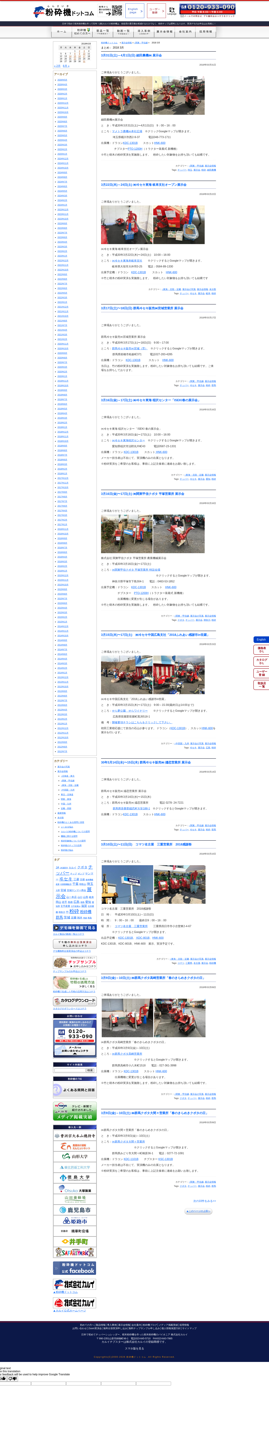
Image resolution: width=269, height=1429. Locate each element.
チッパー (182, 170)
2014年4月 (62, 659)
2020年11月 (62, 344)
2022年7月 (62, 284)
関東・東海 (66, 799)
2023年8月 (62, 228)
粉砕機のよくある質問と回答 (70, 822)
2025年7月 (62, 126)
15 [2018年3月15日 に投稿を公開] (75, 56)
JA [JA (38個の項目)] (57, 867)
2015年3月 (62, 612)
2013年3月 (62, 714)
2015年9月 (62, 589)
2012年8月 (62, 747)
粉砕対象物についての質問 (73, 841)
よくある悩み (67, 827)
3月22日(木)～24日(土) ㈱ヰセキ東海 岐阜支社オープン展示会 (143, 184)
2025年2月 (62, 149)
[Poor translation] (12, 1379)
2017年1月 (62, 524)
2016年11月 (62, 529)
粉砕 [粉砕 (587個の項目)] (74, 911)
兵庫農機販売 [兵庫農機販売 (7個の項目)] (66, 884)
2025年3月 (62, 145)
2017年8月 (62, 497)
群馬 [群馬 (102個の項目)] (59, 917)
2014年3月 (62, 663)
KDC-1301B (130, 143)
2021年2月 (62, 339)
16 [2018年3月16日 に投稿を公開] (79, 56)
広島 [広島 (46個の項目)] (76, 902)
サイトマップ (189, 1328)
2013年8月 (62, 696)
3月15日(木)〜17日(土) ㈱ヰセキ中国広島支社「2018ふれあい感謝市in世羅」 (155, 635)
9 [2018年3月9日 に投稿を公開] (79, 53)
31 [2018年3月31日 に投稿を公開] (84, 61)
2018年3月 (62, 464)
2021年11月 (62, 311)
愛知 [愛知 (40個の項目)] (88, 902)
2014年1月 (62, 673)
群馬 (214, 385)
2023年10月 (62, 219)
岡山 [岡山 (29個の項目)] (58, 901)
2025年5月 (62, 135)
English (261, 639)
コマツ (181, 963)
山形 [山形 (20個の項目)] (85, 897)
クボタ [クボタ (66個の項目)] (82, 867)
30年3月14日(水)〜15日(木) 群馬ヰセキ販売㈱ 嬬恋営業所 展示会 (146, 762)
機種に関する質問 (69, 836)
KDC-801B (143, 937)
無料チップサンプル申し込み (144, 1328)
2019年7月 (62, 399)
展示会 (197, 170)
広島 (208, 747)
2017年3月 (62, 515)
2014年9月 (62, 640)
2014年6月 (62, 654)
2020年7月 (62, 362)
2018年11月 (62, 436)
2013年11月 (62, 682)
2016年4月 (62, 557)
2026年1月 (62, 98)
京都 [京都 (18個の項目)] (82, 879)
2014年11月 (62, 631)
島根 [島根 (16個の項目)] (70, 902)
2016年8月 (62, 543)
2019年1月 (62, 427)
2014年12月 (62, 626)
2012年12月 (62, 728)
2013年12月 (62, 677)
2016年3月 (62, 561)
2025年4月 (62, 140)
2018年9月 (62, 446)
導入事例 (112, 1325)
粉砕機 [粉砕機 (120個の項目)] (85, 911)
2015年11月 (62, 580)
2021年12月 (62, 307)
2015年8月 (62, 594)
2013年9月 (62, 691)
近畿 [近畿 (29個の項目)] (74, 917)
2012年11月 (62, 733)
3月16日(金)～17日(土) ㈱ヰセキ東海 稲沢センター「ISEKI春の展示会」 (151, 400)
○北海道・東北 (67, 776)
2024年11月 (62, 163)
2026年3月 (62, 89)
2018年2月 (62, 469)
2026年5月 (62, 80)
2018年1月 (62, 473)
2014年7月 (62, 649)
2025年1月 (62, 154)
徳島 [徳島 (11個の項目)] (82, 902)
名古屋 (197, 963)
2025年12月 (62, 103)
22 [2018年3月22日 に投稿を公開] (75, 59)
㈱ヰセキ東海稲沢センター (128, 440)
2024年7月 (62, 182)
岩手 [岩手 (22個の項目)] (64, 902)
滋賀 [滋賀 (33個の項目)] (84, 906)
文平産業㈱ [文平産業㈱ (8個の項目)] (75, 906)
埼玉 (190, 170)
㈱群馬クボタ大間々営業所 (128, 1141)
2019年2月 (62, 422)
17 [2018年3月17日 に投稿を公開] (84, 56)
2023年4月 (62, 242)
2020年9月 (62, 353)
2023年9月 (62, 223)
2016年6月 (62, 552)
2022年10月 (62, 270)
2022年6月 (62, 288)
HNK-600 (159, 143)
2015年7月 (62, 598)
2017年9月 (62, 492)
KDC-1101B (131, 1159)
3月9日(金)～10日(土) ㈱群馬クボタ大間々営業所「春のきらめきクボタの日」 (155, 1113)
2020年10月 (62, 348)
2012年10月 (62, 737)
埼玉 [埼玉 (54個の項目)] (90, 884)
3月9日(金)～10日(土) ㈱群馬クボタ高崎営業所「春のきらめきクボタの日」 (153, 978)
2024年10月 (62, 168)
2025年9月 (62, 117)
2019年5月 (62, 409)
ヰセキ (193, 293)
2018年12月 (62, 432)
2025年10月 (62, 112)
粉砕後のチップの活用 (71, 845)
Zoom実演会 (95, 1328)
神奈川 (207, 620)
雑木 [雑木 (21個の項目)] (79, 917)
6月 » (66, 65)
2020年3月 (62, 367)
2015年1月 (62, 622)
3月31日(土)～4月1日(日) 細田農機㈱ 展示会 (131, 55)
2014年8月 (62, 645)
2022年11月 (62, 265)
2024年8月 (62, 177)
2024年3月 (62, 196)
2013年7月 (62, 700)
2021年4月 (62, 330)
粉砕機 (212, 963)
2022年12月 (62, 260)
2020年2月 (62, 372)
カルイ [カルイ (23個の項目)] (72, 867)
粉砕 (203, 170)
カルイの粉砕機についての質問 (75, 831)
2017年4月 (62, 510)
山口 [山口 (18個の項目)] (80, 897)
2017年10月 (62, 487)
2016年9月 (62, 538)
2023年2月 (62, 251)
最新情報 (61, 813)
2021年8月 (62, 321)
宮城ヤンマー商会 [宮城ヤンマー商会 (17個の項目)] (76, 890)
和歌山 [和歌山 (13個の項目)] (82, 884)
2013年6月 (62, 705)
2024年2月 (62, 200)
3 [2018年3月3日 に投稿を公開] (84, 51)
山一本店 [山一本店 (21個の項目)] (71, 897)
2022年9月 (62, 274)
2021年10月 (62, 316)
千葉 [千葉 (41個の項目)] (75, 884)
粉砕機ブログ (150, 1325)
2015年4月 (62, 608)
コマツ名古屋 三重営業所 (131, 926)
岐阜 (208, 293)
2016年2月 (62, 566)
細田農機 (211, 170)
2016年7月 (62, 547)
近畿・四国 (66, 808)
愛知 (208, 479)
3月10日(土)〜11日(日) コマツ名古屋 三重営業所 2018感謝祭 (146, 844)
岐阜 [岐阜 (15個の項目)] (91, 897)
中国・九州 (66, 804)
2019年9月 (62, 390)
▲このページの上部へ (198, 1211)
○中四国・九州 (67, 790)
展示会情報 (62, 771)
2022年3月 (62, 297)
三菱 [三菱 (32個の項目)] (76, 879)
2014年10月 (62, 635)
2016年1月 (62, 571)
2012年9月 (62, 742)
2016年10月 (62, 534)
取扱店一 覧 (262, 685)
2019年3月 (62, 418)
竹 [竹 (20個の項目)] (67, 912)
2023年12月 (62, 209)
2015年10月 (62, 585)
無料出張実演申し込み (115, 1328)
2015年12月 (62, 575)
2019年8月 (62, 395)
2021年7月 (62, 325)
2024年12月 (62, 158)
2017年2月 (62, 520)
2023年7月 (62, 233)
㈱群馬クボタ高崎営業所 (127, 1053)
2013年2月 (62, 719)
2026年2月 (62, 94)
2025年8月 (62, 121)
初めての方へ (87, 1325)
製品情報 (101, 1325)
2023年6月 (62, 237)
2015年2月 (62, 617)
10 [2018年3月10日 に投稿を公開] (84, 53)
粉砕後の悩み (67, 850)
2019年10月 (62, 385)
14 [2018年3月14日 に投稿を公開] (70, 56)
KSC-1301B (165, 1159)
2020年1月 (62, 376)
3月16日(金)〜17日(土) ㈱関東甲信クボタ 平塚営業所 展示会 (142, 494)
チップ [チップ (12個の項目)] (73, 874)
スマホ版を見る (134, 1348)
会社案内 (136, 1325)
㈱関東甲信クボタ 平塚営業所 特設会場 (136, 569)
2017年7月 (62, 501)
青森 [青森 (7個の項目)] (85, 918)
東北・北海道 (67, 794)
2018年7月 (62, 455)
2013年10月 (62, 686)
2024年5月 (62, 191)
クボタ (181, 620)
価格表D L (262, 650)
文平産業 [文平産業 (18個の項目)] (65, 906)
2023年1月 (62, 256)
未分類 (60, 817)
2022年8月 (62, 279)
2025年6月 (62, 131)
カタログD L (261, 661)
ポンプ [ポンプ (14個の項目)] (81, 873)
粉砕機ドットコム (109, 43)
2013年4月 (62, 710)
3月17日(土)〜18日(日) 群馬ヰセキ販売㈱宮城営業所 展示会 (142, 308)
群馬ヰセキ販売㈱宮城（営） (130, 348)
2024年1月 (62, 205)
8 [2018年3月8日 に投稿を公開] (74, 53)
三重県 (188, 963)
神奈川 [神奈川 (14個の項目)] (62, 912)
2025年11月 (62, 108)
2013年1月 (62, 723)
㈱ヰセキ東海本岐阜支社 (127, 260)
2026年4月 (62, 84)
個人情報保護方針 (171, 1328)
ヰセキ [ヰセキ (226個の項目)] (66, 879)
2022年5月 (62, 293)
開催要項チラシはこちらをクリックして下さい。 (142, 722)
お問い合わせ (79, 1328)
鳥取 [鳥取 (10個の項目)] (90, 918)
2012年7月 (62, 751)
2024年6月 (62, 186)
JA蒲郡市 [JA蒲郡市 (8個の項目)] (64, 868)
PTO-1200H (135, 148)
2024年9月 (62, 172)
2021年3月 (62, 334)
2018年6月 (62, 459)
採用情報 (184, 1325)
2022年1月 (62, 302)
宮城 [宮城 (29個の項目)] (63, 890)
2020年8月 (62, 358)
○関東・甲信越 (67, 780)
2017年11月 (62, 483)
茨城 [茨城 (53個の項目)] (67, 917)
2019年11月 (62, 381)
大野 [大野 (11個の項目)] (58, 890)
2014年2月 (62, 668)
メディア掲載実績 (168, 1325)
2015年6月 (62, 603)
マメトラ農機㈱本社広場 (127, 131)
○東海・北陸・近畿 (70, 785)
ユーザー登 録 (261, 673)
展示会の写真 (63, 767)
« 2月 (57, 65)
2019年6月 (62, 404)
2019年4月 (62, 413)
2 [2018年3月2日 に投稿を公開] (79, 51)
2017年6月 (62, 506)
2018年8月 (62, 450)
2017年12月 (62, 478)
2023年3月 (62, 246)
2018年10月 (62, 441)
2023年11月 (62, 214)
